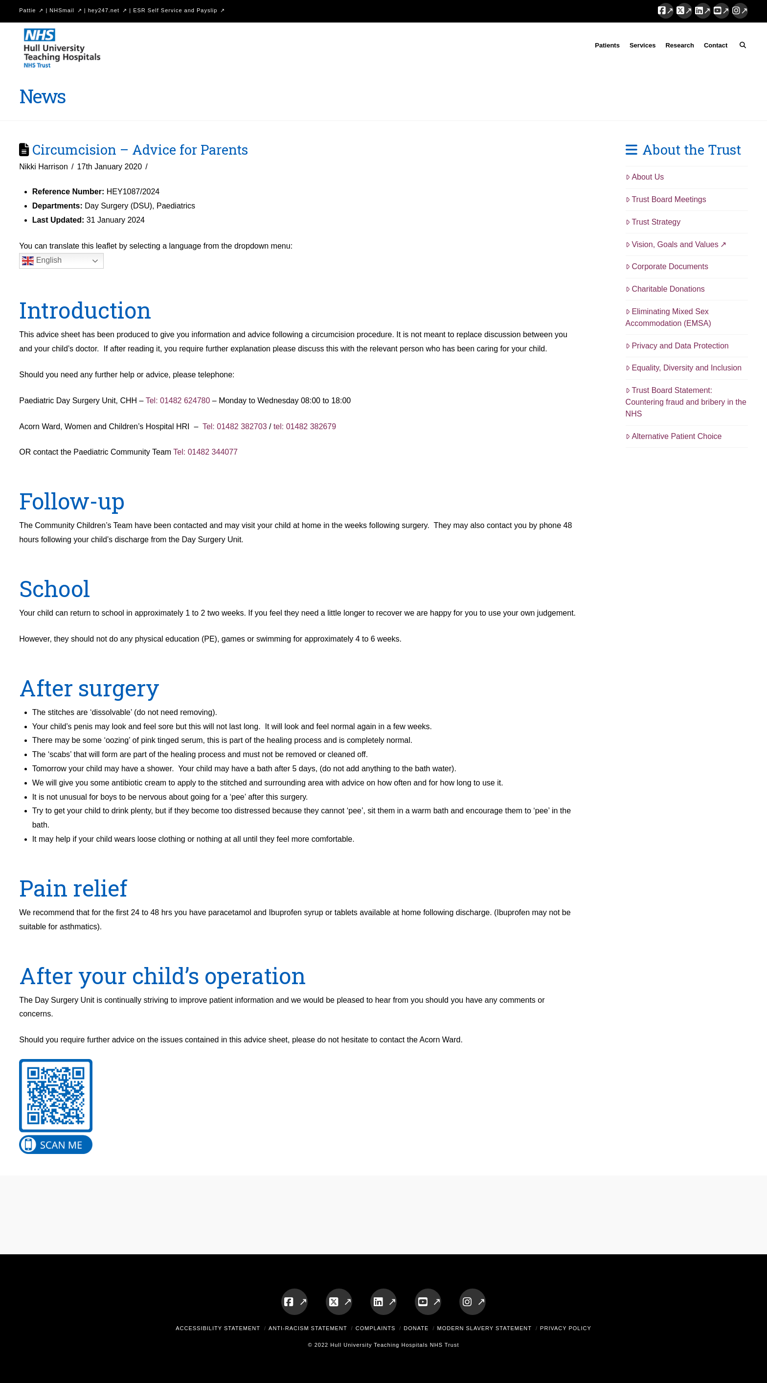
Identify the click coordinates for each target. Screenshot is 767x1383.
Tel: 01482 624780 (178, 400)
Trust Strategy (653, 222)
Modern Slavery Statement (484, 1328)
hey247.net (103, 10)
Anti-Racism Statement (308, 1328)
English (42, 261)
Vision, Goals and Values (672, 244)
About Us (645, 177)
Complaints (376, 1328)
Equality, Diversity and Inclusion (684, 368)
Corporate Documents (667, 266)
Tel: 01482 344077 (205, 452)
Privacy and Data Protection (677, 346)
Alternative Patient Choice (674, 436)
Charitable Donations (665, 289)
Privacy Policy (565, 1328)
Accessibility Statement (218, 1328)
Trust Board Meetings (666, 199)
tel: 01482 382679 (304, 426)
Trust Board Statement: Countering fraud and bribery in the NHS (686, 402)
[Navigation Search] (739, 47)
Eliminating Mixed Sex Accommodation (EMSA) (668, 317)
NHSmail (61, 10)
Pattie (27, 10)
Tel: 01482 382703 (236, 426)
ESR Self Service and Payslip (175, 10)
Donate (416, 1328)
